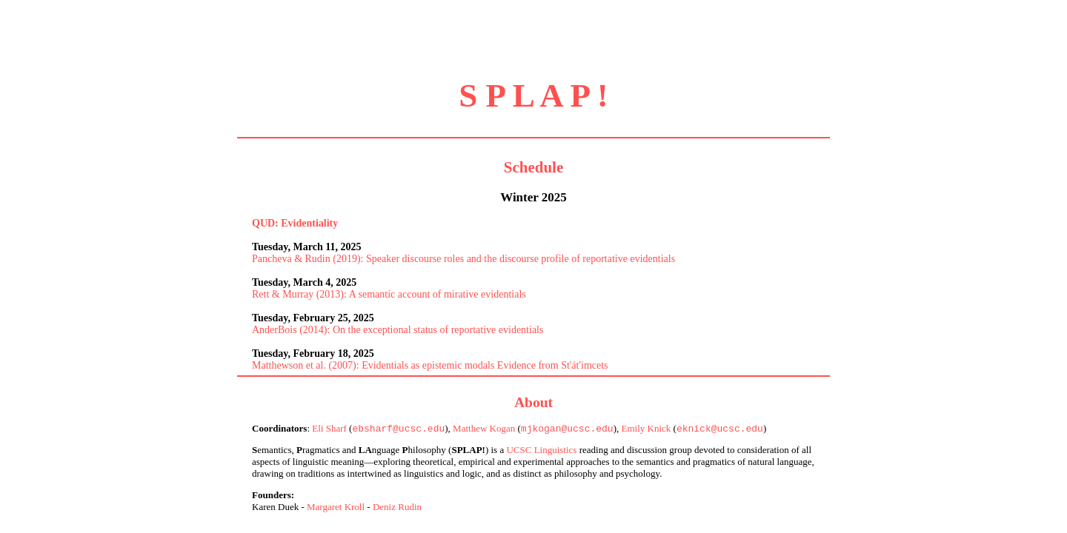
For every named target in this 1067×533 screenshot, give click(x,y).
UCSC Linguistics (541, 451)
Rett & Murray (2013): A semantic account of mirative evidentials (389, 294)
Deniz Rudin (397, 508)
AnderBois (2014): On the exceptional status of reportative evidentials (397, 329)
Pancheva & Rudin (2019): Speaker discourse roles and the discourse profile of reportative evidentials (463, 258)
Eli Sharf (329, 429)
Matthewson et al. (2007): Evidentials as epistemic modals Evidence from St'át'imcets (430, 365)
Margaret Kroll (336, 508)
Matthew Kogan (484, 429)
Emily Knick (646, 429)
